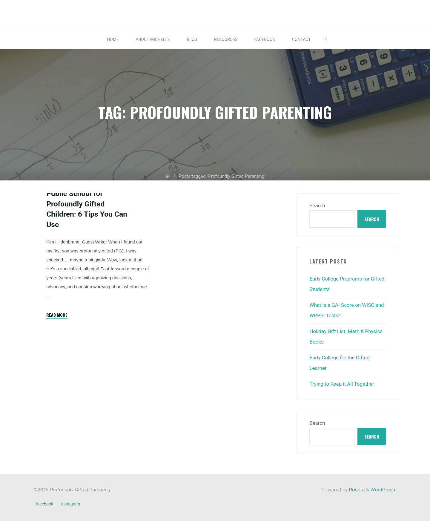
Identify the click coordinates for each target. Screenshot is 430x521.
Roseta (356, 487)
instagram (70, 501)
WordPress (382, 487)
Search (317, 206)
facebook (44, 501)
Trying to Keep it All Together (341, 381)
